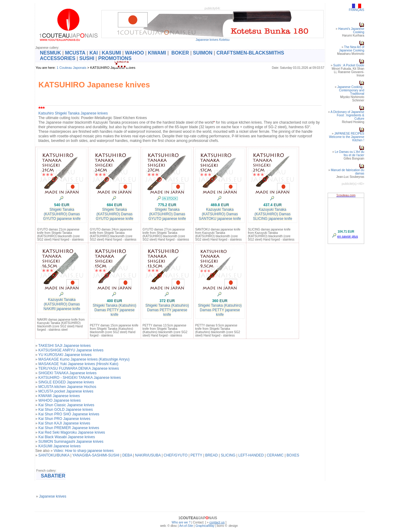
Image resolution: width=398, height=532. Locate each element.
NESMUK (50, 52)
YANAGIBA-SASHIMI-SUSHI (95, 455)
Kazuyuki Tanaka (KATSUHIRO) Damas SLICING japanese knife (272, 214)
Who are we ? (181, 522)
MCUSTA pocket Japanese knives (65, 391)
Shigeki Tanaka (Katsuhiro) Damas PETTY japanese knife (114, 310)
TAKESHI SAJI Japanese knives (64, 346)
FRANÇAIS (356, 10)
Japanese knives (52, 496)
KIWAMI (157, 52)
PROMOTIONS (114, 58)
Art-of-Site (186, 525)
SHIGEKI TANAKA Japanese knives (67, 373)
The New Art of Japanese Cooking (351, 48)
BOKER (180, 52)
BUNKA (63, 455)
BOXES (293, 455)
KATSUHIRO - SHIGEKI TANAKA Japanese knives (79, 377)
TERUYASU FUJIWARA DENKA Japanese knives (78, 368)
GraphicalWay (204, 525)
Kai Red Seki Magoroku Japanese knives (71, 432)
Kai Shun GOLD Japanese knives (65, 409)
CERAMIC (275, 455)
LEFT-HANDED (251, 455)
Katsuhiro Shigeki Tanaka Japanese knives (73, 113)
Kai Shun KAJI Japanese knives (64, 423)
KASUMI (111, 52)
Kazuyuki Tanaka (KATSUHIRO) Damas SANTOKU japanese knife (220, 214)
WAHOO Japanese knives (59, 400)
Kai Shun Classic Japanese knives (66, 405)
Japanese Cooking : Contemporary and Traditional (350, 90)
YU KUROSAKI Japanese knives (65, 355)
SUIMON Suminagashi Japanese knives (70, 441)
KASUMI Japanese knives (59, 446)
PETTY (196, 455)
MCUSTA (75, 52)
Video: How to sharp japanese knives (84, 451)
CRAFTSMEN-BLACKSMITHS (250, 52)
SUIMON (203, 52)
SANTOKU (47, 455)
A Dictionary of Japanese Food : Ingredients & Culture (347, 115)
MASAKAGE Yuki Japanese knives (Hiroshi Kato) (78, 364)
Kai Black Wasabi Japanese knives (66, 437)
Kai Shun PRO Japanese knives (64, 419)
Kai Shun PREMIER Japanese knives (68, 428)
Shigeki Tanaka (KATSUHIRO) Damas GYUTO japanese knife (61, 214)
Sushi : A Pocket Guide (348, 65)
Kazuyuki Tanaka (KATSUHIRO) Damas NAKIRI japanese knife (62, 304)
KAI (94, 52)
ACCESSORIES (57, 58)
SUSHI (86, 58)
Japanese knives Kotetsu (212, 39)
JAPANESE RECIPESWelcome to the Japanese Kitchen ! (346, 137)
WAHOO (134, 52)
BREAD (211, 455)
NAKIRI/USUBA (148, 455)
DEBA (127, 455)
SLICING (228, 455)
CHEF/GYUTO (175, 455)
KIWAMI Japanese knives (59, 396)
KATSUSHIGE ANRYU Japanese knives (71, 350)
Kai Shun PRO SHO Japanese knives (68, 414)
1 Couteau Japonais (71, 67)
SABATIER (53, 475)
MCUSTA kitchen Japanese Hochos (67, 387)
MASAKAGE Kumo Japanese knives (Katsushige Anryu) (83, 359)
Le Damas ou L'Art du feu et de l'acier (349, 153)
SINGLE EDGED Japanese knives (66, 382)
